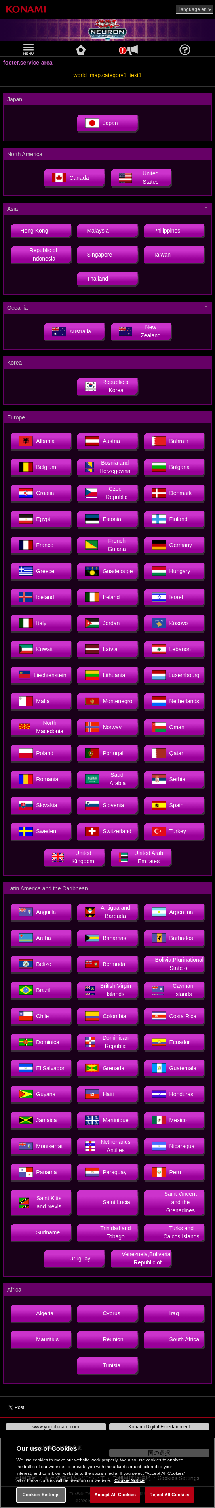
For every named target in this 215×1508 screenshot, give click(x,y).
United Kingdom (73, 857)
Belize (35, 964)
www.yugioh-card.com (55, 1427)
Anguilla (37, 912)
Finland (170, 519)
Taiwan (162, 254)
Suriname (39, 1232)
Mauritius (39, 1339)
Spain (168, 805)
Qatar (167, 753)
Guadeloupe (109, 571)
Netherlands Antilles (107, 1146)
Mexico (169, 1120)
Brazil (34, 990)
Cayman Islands (173, 990)
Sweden (37, 831)
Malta (34, 701)
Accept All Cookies (115, 1494)
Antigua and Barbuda (107, 912)
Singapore (99, 254)
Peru (166, 1172)
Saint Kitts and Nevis (40, 1202)
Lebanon (171, 649)
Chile (34, 1016)
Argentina (172, 912)
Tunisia (102, 1365)
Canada (70, 178)
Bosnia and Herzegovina (107, 467)
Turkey (169, 831)
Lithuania (105, 675)
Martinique (106, 1120)
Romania (38, 779)
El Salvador (42, 1068)
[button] (29, 49)
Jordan (102, 623)
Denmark (172, 493)
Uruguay (71, 1258)
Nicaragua (173, 1146)
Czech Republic (106, 493)
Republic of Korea (107, 386)
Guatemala (174, 1068)
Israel (167, 597)
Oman (168, 727)
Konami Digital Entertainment (159, 1427)
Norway (103, 727)
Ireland (102, 597)
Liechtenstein (42, 675)
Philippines (167, 230)
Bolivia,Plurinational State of (179, 964)
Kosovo (170, 623)
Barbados (172, 938)
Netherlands (176, 701)
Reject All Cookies (170, 1494)
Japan (101, 123)
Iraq (165, 1313)
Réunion (104, 1339)
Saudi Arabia (105, 779)
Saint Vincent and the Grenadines (174, 1202)
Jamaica (38, 1120)
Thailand (97, 279)
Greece (36, 571)
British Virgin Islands (108, 990)
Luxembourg (176, 675)
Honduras (173, 1094)
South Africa (176, 1339)
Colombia (105, 1016)
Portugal (104, 753)
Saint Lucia (107, 1202)
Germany (172, 545)
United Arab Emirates (141, 857)
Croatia (36, 493)
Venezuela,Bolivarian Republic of (146, 1258)
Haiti (99, 1094)
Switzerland (108, 831)
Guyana (37, 1094)
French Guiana (105, 545)
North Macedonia (41, 727)
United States (139, 177)
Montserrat (41, 1146)
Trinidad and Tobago (108, 1232)
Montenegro (108, 701)
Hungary (171, 571)
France (36, 545)
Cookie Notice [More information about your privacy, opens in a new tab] (129, 1480)
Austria (102, 441)
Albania (37, 441)
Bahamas (105, 938)
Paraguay (105, 1172)
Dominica (39, 1042)
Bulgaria (171, 467)
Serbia (168, 779)
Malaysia (97, 230)
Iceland (36, 597)
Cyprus (102, 1313)
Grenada (104, 1068)
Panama (38, 1172)
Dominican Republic (107, 1042)
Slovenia (104, 805)
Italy (32, 623)
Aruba (35, 938)
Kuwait (36, 649)
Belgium (37, 467)
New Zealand (140, 331)
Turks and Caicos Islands (176, 1232)
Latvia (101, 649)
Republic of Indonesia (43, 254)
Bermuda (105, 964)
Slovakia (38, 805)
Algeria (36, 1313)
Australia (71, 331)
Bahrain (170, 441)
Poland (36, 753)
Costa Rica (174, 1016)
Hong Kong (34, 230)
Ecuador (171, 1042)
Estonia (103, 519)
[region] (107, 1472)
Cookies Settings (41, 1494)
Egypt (34, 519)
